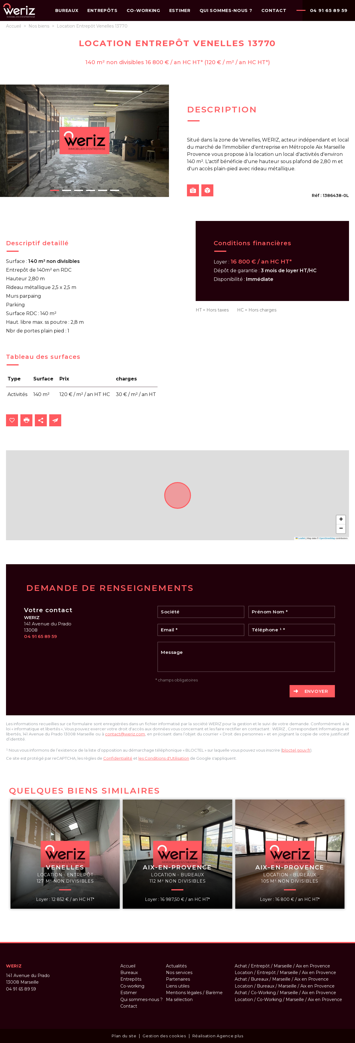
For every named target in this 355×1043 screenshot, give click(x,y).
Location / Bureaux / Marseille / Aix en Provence (285, 986)
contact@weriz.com (125, 734)
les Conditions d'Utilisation (163, 758)
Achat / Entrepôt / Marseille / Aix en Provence (282, 966)
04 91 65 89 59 (329, 10)
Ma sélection (179, 999)
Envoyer (316, 691)
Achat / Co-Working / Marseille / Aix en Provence (285, 992)
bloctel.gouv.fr (296, 750)
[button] (340, 519)
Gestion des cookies (164, 1035)
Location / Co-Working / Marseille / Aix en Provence (288, 999)
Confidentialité (117, 758)
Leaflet (300, 538)
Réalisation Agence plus (217, 1035)
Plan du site (124, 1035)
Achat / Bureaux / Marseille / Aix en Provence (282, 979)
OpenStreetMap (327, 538)
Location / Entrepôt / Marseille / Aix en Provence (285, 972)
